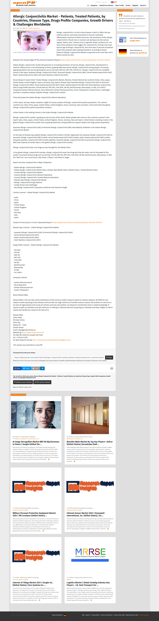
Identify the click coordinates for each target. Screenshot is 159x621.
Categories (94, 5)
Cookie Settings (144, 615)
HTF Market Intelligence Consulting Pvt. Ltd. (26, 439)
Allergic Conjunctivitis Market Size (35, 30)
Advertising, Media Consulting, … (30, 508)
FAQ (83, 615)
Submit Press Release (106, 5)
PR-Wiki (98, 2)
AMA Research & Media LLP (75, 439)
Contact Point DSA (119, 615)
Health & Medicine (34, 28)
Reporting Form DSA (132, 615)
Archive (128, 5)
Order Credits (119, 5)
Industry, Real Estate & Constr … (84, 437)
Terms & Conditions (107, 615)
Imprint (104, 2)
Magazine (135, 5)
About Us (143, 5)
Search (141, 2)
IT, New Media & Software (27, 437)
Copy (109, 357)
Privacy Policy (95, 615)
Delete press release (23, 382)
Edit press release (42, 382)
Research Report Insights (20, 510)
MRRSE (69, 579)
